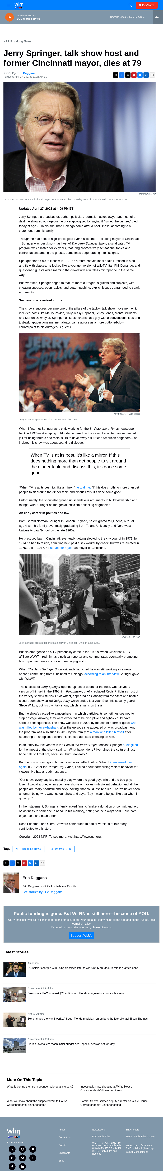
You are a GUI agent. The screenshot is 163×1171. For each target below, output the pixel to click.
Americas (33, 963)
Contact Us (65, 1137)
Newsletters (98, 1129)
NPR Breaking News (17, 41)
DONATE (148, 5)
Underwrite (64, 1153)
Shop (61, 1160)
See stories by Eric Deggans (42, 892)
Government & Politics (41, 988)
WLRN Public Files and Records (104, 1152)
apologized (130, 745)
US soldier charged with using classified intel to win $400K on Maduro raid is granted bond (83, 967)
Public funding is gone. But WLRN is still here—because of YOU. (81, 913)
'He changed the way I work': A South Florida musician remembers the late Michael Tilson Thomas (88, 1018)
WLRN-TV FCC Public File (106, 1143)
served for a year (62, 548)
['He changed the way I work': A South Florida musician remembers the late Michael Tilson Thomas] (14, 1020)
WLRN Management (137, 1152)
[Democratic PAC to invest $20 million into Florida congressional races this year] (14, 994)
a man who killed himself (107, 732)
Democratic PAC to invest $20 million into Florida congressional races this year (76, 993)
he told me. (83, 487)
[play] (9, 17)
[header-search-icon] (130, 5)
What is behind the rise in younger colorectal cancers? (40, 1086)
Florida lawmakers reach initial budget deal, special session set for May (71, 1044)
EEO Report (132, 1129)
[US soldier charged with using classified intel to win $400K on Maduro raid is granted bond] (14, 969)
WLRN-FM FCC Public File (106, 1145)
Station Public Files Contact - (140, 1138)
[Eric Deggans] (11, 883)
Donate (62, 1145)
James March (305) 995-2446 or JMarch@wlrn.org (139, 1147)
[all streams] (158, 17)
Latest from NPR (61, 849)
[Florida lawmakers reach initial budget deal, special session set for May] (14, 1045)
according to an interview (101, 674)
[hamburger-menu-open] (8, 5)
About (62, 1129)
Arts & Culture (36, 1013)
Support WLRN (81, 935)
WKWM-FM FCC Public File (107, 1148)
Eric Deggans (26, 73)
